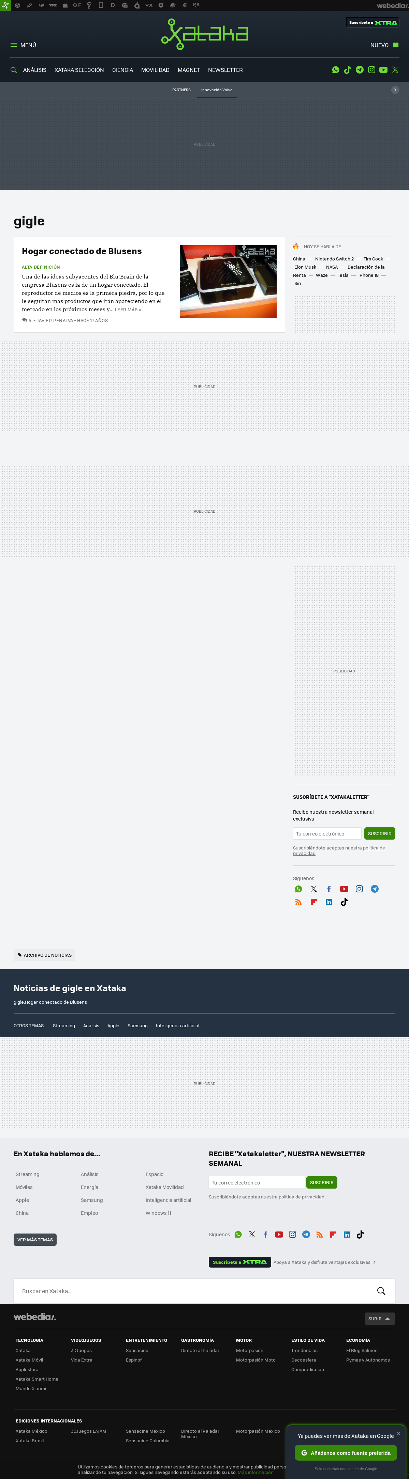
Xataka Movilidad (165, 1186)
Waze (322, 275)
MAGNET (189, 70)
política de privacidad (301, 1196)
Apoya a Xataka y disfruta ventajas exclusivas (322, 1262)
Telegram (359, 70)
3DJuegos (81, 1350)
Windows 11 (158, 1212)
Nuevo (379, 45)
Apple (113, 1025)
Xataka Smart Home (37, 1378)
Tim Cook (373, 258)
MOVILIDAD (155, 70)
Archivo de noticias (48, 955)
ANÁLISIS (34, 70)
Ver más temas (35, 1239)
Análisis (91, 1025)
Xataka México (31, 1431)
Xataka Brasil (30, 1440)
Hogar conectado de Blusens (82, 250)
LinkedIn (328, 900)
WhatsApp (336, 70)
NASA (332, 267)
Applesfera (27, 1369)
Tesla (343, 275)
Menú (28, 45)
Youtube (383, 70)
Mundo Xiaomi (31, 1388)
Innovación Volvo (217, 89)
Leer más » (128, 309)
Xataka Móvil (29, 1359)
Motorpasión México (258, 1431)
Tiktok (348, 70)
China (299, 258)
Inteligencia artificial (177, 1025)
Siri (297, 283)
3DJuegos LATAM (88, 1431)
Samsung (138, 1025)
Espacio (154, 1174)
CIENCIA (122, 70)
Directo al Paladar (200, 1350)
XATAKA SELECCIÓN (79, 70)
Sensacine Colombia (148, 1440)
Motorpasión (249, 1350)
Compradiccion (307, 1369)
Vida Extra (81, 1359)
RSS (298, 900)
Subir (375, 1318)
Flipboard (313, 900)
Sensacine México (145, 1431)
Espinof (134, 1359)
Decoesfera (303, 1359)
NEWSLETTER (225, 70)
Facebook (328, 887)
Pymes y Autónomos (368, 1359)
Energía (89, 1186)
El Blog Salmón (362, 1350)
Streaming (64, 1025)
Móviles (24, 1186)
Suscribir (380, 833)
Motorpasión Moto (256, 1359)
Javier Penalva (55, 320)
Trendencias (304, 1350)
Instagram (371, 70)
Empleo (89, 1212)
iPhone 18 (369, 275)
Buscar (381, 1291)
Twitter (395, 70)
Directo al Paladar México (200, 1434)
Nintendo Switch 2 (334, 258)
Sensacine (137, 1350)
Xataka (204, 34)
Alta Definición (41, 267)
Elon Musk (305, 267)
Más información (256, 1472)
